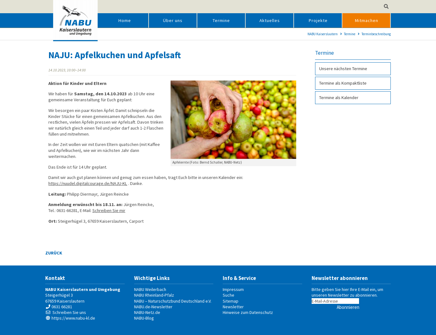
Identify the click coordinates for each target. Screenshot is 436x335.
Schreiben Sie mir (108, 210)
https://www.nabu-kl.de (73, 318)
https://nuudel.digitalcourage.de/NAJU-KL (87, 183)
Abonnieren (348, 307)
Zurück (53, 253)
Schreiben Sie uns (69, 312)
